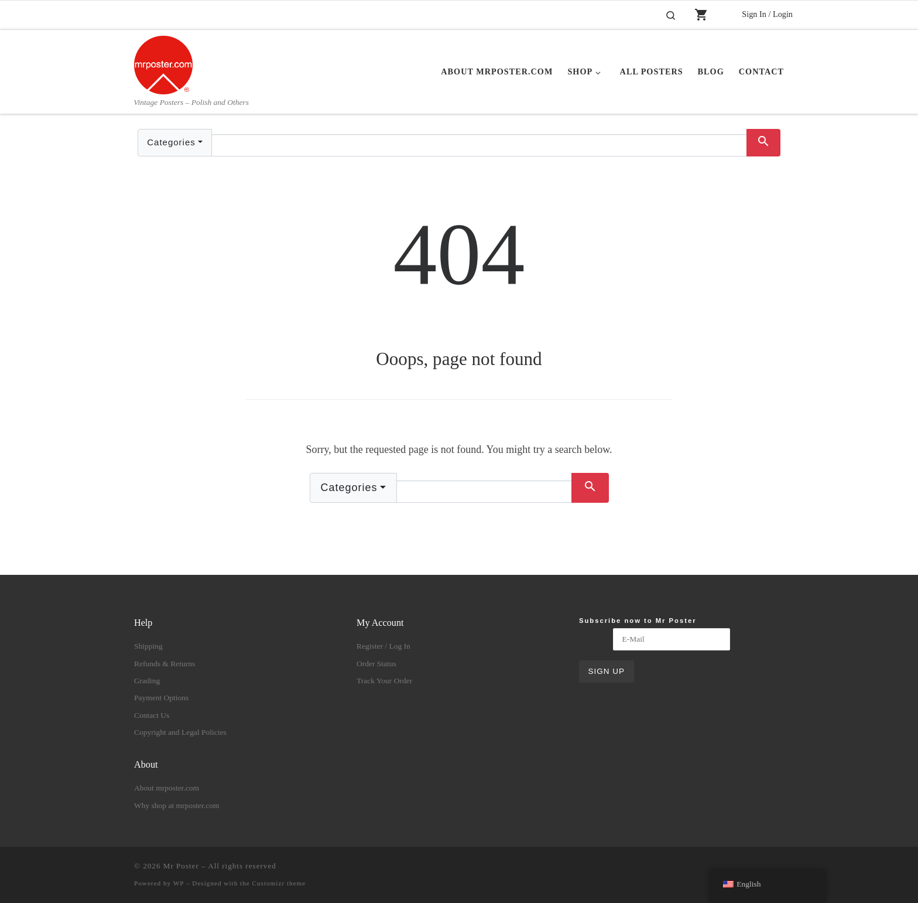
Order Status (376, 663)
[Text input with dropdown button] (479, 145)
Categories (171, 142)
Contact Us (151, 715)
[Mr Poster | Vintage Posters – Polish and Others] (163, 63)
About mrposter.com (166, 787)
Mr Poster (181, 865)
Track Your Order (384, 680)
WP (178, 883)
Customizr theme (279, 883)
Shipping (148, 646)
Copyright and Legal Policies (180, 732)
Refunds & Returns (164, 663)
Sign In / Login (767, 14)
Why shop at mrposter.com (176, 805)
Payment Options (161, 697)
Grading (147, 680)
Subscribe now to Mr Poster (638, 620)
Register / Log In (383, 646)
